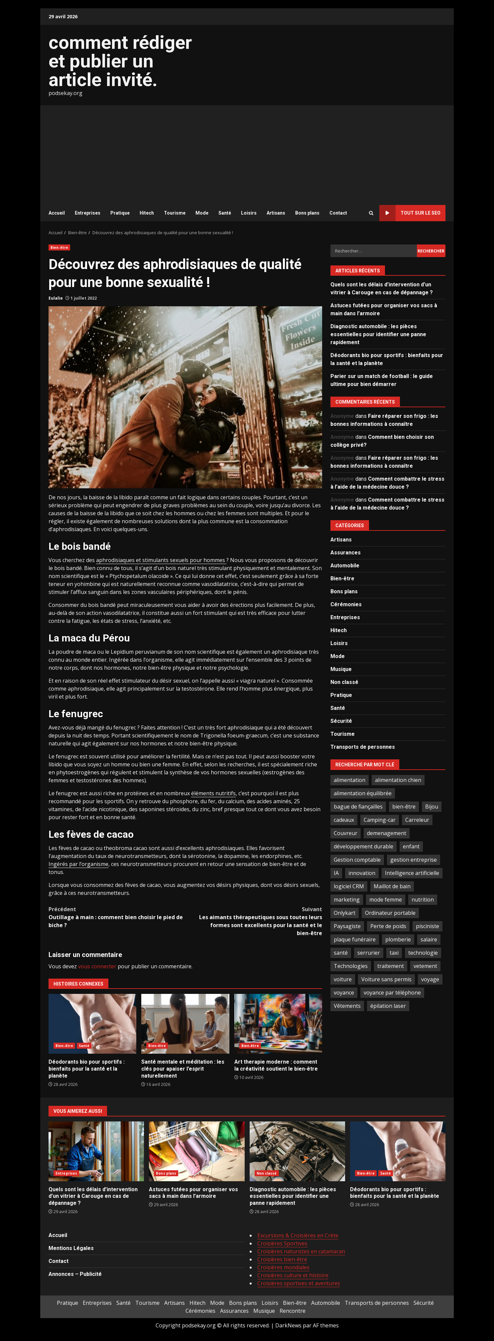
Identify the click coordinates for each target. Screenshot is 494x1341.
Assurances (345, 552)
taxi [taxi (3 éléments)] (394, 952)
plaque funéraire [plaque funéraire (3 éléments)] (355, 939)
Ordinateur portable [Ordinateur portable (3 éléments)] (390, 912)
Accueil (57, 213)
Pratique (120, 213)
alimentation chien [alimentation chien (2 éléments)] (398, 780)
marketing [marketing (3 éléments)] (347, 899)
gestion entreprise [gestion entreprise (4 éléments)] (413, 859)
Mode (201, 213)
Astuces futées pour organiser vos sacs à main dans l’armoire (196, 1151)
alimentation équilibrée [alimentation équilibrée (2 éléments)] (363, 793)
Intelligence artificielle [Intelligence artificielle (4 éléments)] (412, 873)
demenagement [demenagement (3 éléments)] (386, 833)
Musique (341, 669)
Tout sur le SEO (409, 213)
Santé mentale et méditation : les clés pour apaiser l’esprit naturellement (185, 1024)
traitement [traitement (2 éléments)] (390, 966)
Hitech (147, 213)
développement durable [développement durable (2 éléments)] (363, 846)
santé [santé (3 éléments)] (341, 952)
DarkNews (288, 1325)
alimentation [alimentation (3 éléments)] (349, 780)
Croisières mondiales (283, 1267)
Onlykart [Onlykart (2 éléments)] (344, 912)
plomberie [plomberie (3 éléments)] (398, 939)
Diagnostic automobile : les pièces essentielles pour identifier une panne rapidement (378, 334)
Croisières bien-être (282, 1259)
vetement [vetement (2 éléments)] (425, 966)
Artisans (276, 213)
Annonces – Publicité (75, 1274)
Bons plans (307, 213)
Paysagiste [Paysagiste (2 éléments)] (347, 926)
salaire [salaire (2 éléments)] (429, 939)
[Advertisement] (247, 155)
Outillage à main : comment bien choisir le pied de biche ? (117, 917)
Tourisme (174, 213)
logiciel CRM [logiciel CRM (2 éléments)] (349, 886)
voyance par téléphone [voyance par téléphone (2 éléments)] (392, 992)
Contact (338, 213)
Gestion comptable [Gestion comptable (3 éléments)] (357, 859)
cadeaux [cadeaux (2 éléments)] (344, 819)
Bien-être (59, 247)
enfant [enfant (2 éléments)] (411, 846)
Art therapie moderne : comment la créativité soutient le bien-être (278, 1024)
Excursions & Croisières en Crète (297, 1235)
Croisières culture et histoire (292, 1275)
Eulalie (56, 298)
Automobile (344, 565)
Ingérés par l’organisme (78, 864)
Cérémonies (346, 604)
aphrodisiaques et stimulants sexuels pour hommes (161, 560)
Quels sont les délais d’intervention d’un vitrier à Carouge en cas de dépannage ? (96, 1151)
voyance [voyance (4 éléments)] (344, 992)
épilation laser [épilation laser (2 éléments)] (388, 1005)
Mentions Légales (71, 1248)
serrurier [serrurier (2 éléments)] (368, 952)
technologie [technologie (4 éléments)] (423, 952)
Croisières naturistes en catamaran (301, 1251)
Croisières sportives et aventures (298, 1283)
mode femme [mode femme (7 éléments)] (385, 899)
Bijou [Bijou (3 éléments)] (431, 806)
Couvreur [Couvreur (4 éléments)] (345, 833)
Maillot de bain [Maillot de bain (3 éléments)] (392, 886)
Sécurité (341, 721)
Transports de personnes (362, 747)
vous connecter (97, 966)
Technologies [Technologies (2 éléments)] (351, 966)
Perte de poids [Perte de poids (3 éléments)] (388, 926)
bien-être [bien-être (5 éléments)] (404, 806)
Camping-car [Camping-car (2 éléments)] (380, 819)
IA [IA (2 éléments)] (336, 873)
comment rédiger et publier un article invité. (120, 61)
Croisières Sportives (282, 1243)
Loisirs (249, 213)
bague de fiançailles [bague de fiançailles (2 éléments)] (358, 806)
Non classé (344, 682)
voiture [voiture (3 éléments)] (343, 979)
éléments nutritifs (213, 793)
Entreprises (87, 213)
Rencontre (293, 1310)
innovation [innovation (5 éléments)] (361, 873)
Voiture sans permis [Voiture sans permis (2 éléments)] (386, 979)
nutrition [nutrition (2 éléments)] (423, 899)
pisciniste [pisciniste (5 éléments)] (427, 926)
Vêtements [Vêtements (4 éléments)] (347, 1005)
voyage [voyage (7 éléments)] (430, 979)
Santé (224, 213)
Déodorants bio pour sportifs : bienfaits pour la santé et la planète (92, 1024)
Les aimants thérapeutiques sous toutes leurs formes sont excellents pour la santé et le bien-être (253, 921)
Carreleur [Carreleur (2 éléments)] (417, 819)
